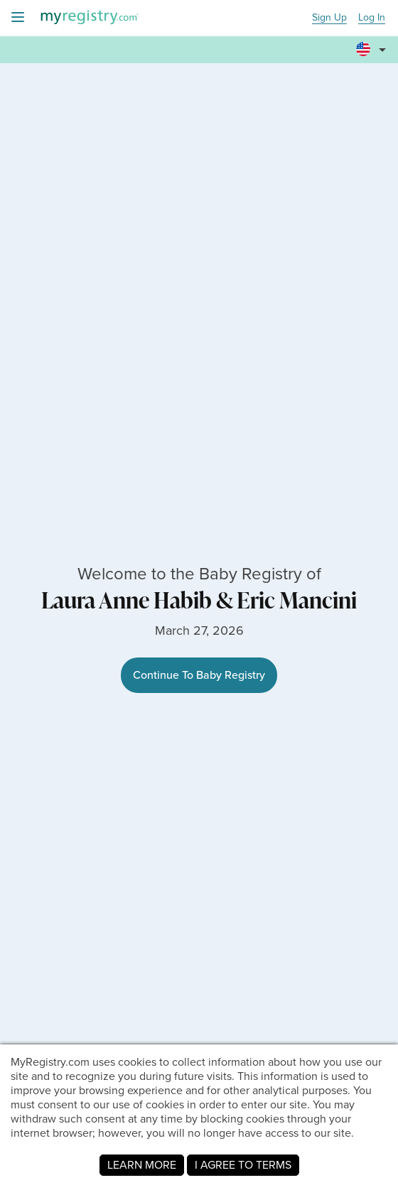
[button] (373, 50)
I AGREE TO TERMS (243, 1165)
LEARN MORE (141, 1165)
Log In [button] (371, 18)
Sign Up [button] (329, 18)
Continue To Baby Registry (199, 675)
